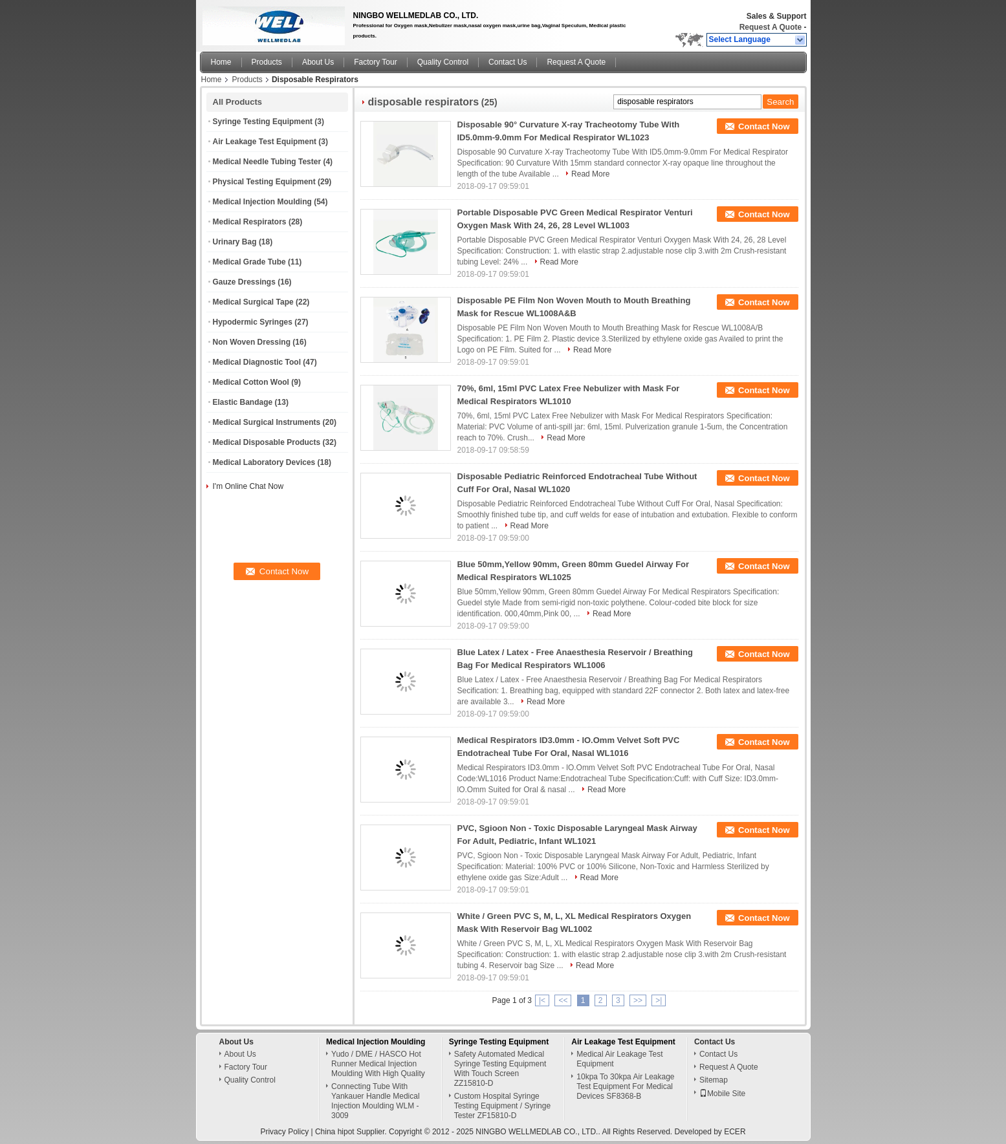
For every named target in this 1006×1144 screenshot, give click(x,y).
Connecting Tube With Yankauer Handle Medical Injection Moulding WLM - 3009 (375, 1101)
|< (542, 1000)
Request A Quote (770, 27)
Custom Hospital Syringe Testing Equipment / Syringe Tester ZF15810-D (502, 1106)
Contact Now (763, 126)
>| (658, 1000)
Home (221, 62)
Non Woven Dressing (251, 342)
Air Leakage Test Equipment (264, 141)
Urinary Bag (235, 241)
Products (267, 62)
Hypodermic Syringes (252, 322)
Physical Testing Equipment (264, 181)
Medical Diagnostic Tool (257, 362)
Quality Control (442, 62)
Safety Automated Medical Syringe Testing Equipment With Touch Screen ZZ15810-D (500, 1069)
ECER (734, 1131)
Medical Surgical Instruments (267, 422)
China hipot (335, 1131)
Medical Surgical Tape (253, 302)
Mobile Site (722, 1093)
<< (562, 1000)
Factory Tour (375, 62)
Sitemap (713, 1080)
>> (637, 1000)
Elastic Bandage (243, 402)
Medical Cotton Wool (251, 382)
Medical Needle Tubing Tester (267, 161)
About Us (318, 62)
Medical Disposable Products (267, 442)
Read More (590, 173)
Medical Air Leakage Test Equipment (619, 1059)
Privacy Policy (284, 1131)
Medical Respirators (250, 221)
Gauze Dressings (244, 281)
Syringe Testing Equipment (262, 121)
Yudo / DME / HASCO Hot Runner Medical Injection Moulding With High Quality (378, 1064)
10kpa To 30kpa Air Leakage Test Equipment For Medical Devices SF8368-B (625, 1086)
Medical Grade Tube (249, 261)
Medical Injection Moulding (262, 201)
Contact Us (507, 62)
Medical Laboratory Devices (264, 462)
